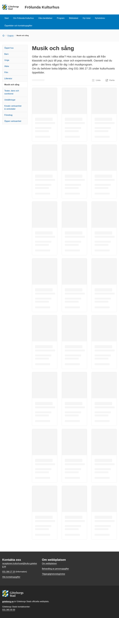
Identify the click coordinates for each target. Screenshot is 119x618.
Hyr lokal (86, 18)
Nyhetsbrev (100, 18)
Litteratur (8, 78)
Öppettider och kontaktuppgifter (18, 26)
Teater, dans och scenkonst (11, 92)
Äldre (6, 66)
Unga (6, 60)
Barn (6, 54)
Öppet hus (9, 48)
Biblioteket (73, 18)
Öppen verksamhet (12, 121)
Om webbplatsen (49, 563)
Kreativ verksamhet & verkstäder (12, 107)
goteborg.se (8, 601)
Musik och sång (11, 85)
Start (6, 18)
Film (6, 72)
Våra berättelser (45, 18)
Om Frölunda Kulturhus (23, 18)
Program (60, 18)
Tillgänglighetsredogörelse (53, 574)
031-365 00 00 (8, 610)
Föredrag (8, 115)
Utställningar (9, 100)
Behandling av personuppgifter (55, 569)
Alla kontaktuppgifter (11, 577)
